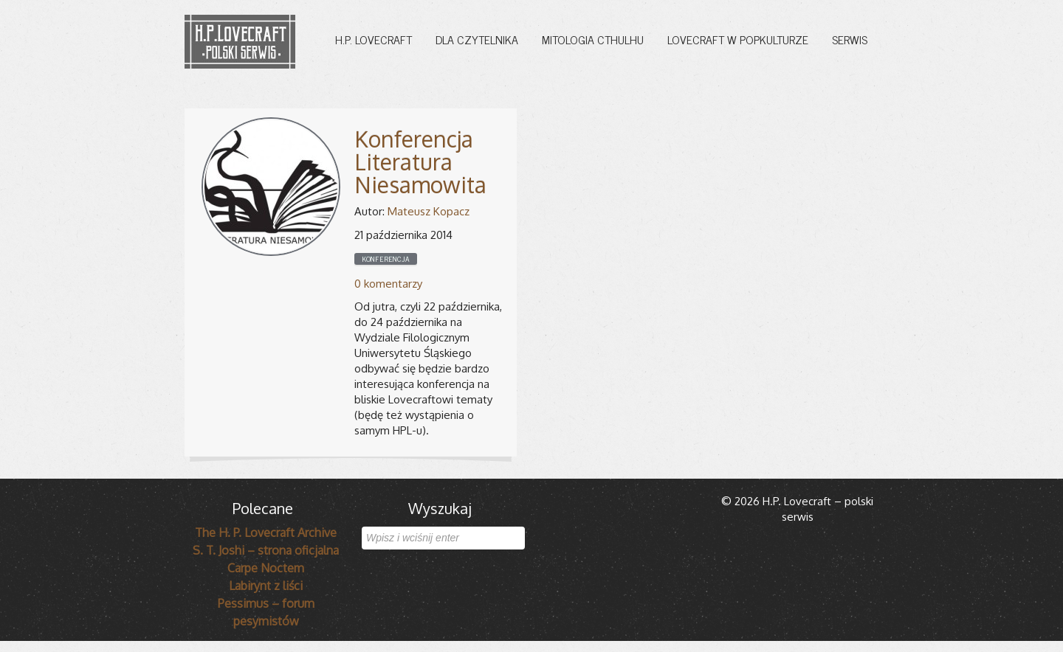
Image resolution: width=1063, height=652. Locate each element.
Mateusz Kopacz (428, 211)
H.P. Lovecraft (373, 39)
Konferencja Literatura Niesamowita (420, 161)
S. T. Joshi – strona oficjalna (266, 550)
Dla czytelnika (477, 39)
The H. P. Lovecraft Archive (266, 532)
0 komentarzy (388, 284)
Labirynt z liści (266, 585)
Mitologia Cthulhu (593, 39)
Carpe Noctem (265, 568)
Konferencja (386, 259)
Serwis (849, 39)
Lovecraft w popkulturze (737, 39)
